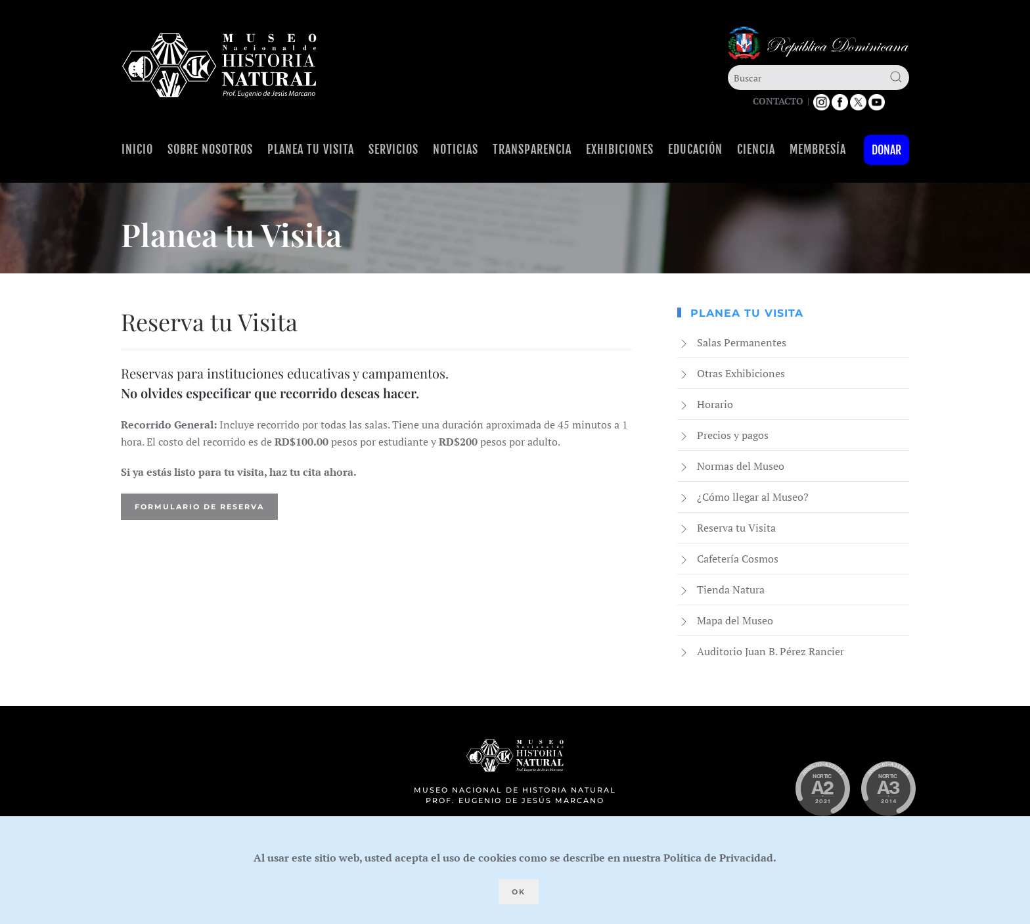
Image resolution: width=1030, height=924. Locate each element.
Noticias (455, 149)
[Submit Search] (896, 77)
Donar (886, 150)
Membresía (818, 149)
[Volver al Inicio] (219, 65)
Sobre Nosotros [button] (210, 149)
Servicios (393, 149)
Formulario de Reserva (199, 506)
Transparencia (532, 149)
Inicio (137, 149)
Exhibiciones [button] (620, 149)
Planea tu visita (310, 149)
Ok (519, 891)
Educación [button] (695, 149)
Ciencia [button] (756, 149)
